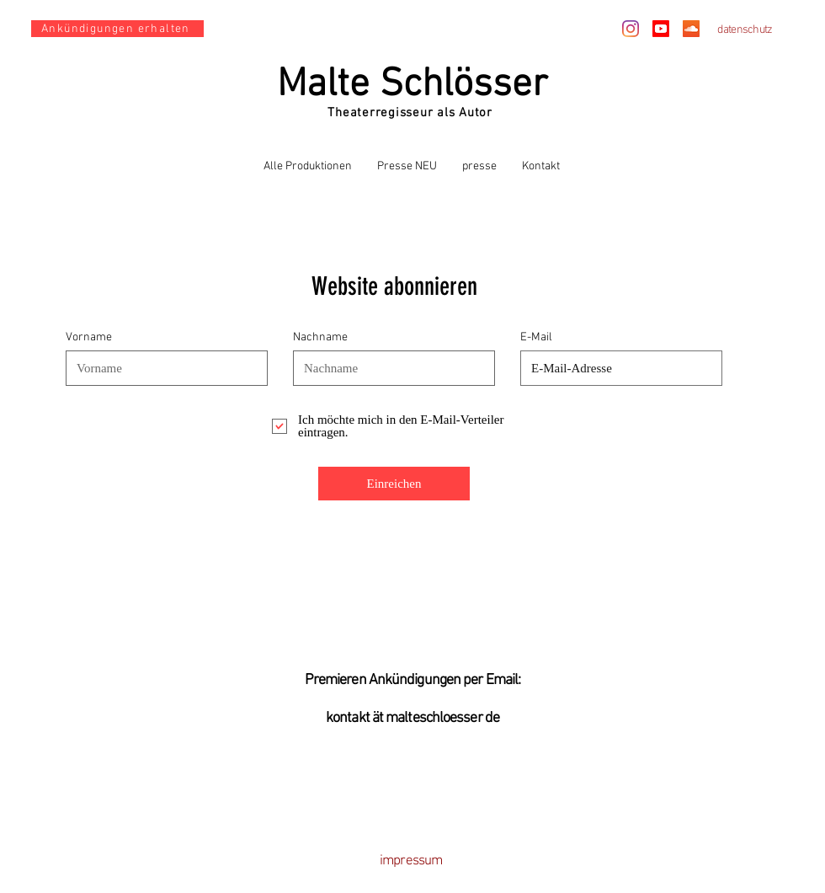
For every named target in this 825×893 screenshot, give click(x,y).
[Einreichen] (394, 483)
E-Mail (536, 338)
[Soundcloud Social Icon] (691, 28)
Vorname (89, 338)
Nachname (320, 338)
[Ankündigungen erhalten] (117, 28)
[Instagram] (630, 28)
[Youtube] (660, 28)
